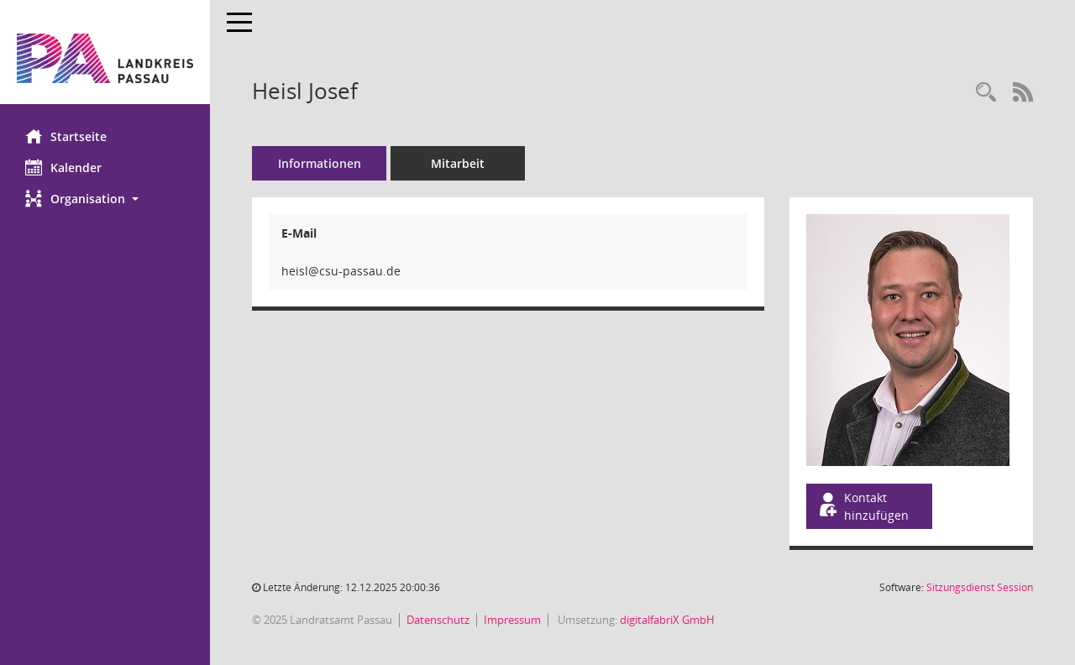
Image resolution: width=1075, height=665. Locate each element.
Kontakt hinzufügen (862, 506)
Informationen (319, 163)
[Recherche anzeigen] (986, 93)
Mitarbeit (458, 163)
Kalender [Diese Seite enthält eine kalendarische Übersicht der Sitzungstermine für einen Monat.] (63, 167)
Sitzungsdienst (979, 587)
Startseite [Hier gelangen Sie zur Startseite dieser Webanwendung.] (66, 136)
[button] (105, 198)
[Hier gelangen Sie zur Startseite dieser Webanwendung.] (105, 58)
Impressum (512, 619)
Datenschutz (437, 619)
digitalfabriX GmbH (667, 619)
